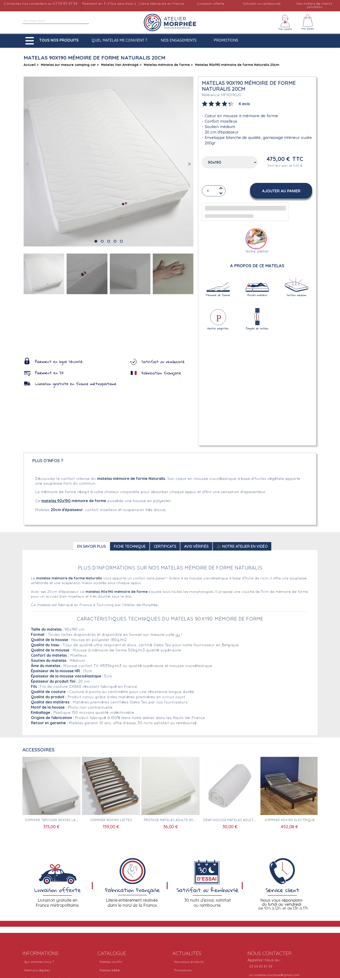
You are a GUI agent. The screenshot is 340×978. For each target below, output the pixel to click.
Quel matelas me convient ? (119, 40)
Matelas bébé (109, 970)
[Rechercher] (55, 21)
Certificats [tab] (165, 546)
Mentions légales (37, 970)
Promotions (226, 40)
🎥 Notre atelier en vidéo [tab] (242, 546)
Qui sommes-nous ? (39, 962)
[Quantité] (213, 190)
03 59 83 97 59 (260, 966)
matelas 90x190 (56, 500)
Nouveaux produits (189, 962)
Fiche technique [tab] (130, 546)
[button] (53, 40)
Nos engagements (178, 40)
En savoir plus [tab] (91, 546)
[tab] (226, 103)
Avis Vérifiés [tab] (196, 546)
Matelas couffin (110, 962)
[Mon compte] (285, 22)
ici (178, 635)
